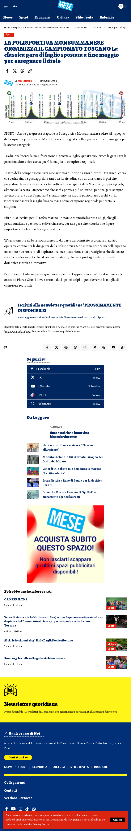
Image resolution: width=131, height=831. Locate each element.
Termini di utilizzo (45, 327)
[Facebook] (65, 369)
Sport (9, 34)
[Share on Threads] (22, 71)
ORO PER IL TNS (16, 599)
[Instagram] (21, 809)
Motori (111, 644)
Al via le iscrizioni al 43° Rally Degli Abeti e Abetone (38, 640)
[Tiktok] (65, 395)
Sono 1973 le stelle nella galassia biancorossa (34, 658)
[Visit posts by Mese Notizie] (8, 82)
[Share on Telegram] (94, 347)
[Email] (113, 347)
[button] (117, 820)
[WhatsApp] (65, 404)
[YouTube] (13, 809)
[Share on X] (15, 71)
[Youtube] (65, 386)
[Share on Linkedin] (85, 347)
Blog (14, 27)
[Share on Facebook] (7, 71)
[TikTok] (27, 809)
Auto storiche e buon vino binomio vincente (69, 434)
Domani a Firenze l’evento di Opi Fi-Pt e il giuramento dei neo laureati (70, 494)
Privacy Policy (41, 824)
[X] (65, 377)
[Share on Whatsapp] (75, 347)
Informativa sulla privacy (17, 331)
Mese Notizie (25, 81)
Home (7, 27)
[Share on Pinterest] (66, 347)
